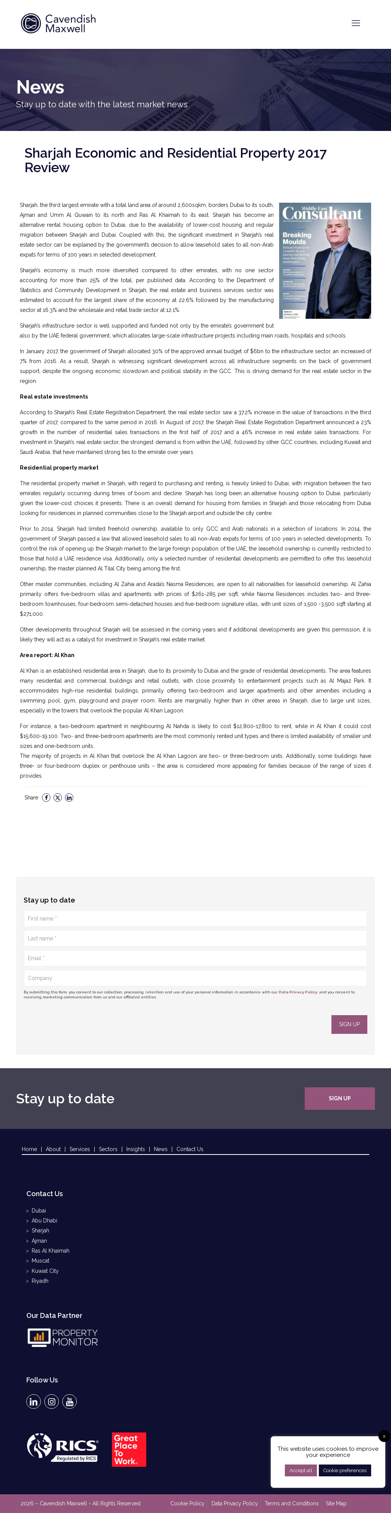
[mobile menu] (355, 22)
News (161, 1149)
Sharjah (40, 1231)
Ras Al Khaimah (50, 1251)
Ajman (39, 1241)
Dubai (39, 1211)
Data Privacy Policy (298, 992)
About (53, 1149)
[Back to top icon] (362, 1502)
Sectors (108, 1149)
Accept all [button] (300, 1470)
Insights (135, 1149)
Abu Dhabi (44, 1221)
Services (79, 1149)
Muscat (40, 1261)
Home (29, 1149)
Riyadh (40, 1280)
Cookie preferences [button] (345, 1470)
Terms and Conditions (292, 1503)
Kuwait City (45, 1271)
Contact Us (190, 1149)
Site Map (336, 1503)
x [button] (384, 1436)
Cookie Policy (188, 1503)
